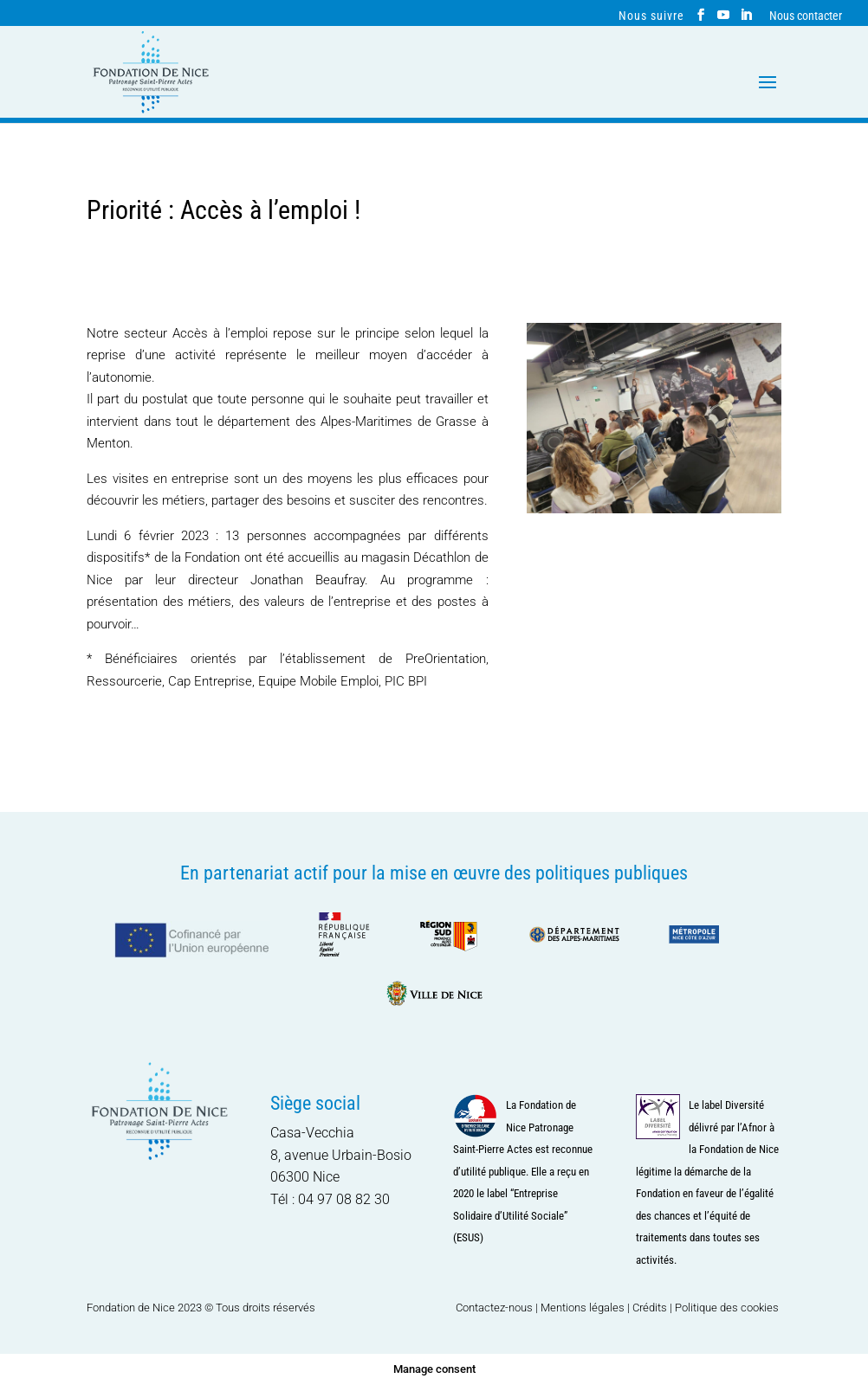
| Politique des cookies (724, 1307)
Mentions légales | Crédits (604, 1307)
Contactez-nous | (498, 1307)
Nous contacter (805, 16)
